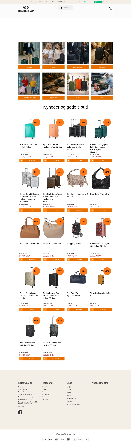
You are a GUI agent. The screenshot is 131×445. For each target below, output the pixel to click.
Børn (44, 397)
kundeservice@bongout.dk (31, 397)
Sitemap (21, 406)
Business (45, 392)
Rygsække (45, 394)
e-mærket (89, 2)
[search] (65, 7)
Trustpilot (105, 2)
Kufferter (45, 387)
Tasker (44, 389)
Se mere (45, 399)
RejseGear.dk (65, 434)
